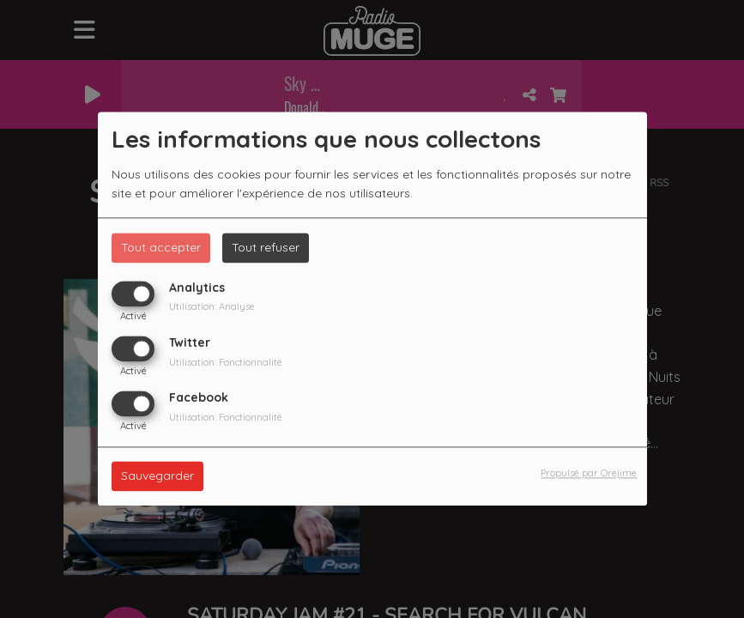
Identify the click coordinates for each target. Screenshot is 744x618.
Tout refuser (265, 247)
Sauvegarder (157, 476)
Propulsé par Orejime (589, 474)
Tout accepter (161, 247)
